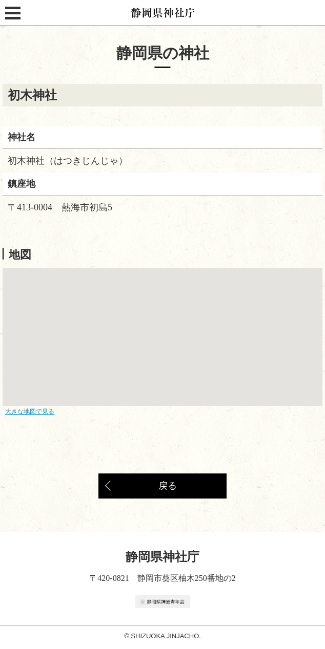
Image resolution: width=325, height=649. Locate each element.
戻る (167, 486)
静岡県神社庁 (163, 13)
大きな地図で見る (29, 411)
